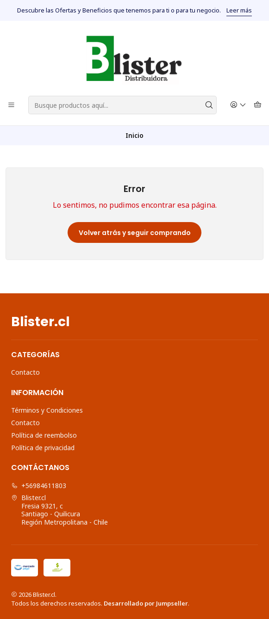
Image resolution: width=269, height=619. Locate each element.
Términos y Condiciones (47, 410)
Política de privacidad (43, 447)
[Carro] (257, 105)
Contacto (25, 372)
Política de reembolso (44, 435)
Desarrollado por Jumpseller (146, 603)
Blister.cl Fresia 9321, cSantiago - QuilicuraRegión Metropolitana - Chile (59, 509)
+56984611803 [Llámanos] (38, 485)
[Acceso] (238, 105)
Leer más (239, 10)
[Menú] (11, 105)
